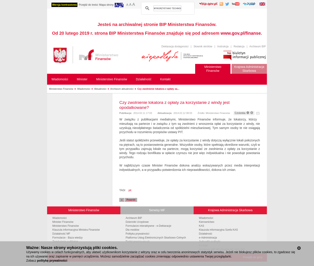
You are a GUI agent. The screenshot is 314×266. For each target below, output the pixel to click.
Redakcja (239, 46)
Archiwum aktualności (121, 89)
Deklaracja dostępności (174, 46)
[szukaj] (167, 8)
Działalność (205, 233)
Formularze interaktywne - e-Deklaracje (148, 225)
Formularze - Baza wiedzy (67, 237)
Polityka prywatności (137, 233)
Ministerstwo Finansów (61, 89)
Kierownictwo (206, 221)
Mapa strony (106, 4)
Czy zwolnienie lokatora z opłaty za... (158, 89)
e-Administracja (208, 237)
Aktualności (100, 89)
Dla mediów (132, 229)
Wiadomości (83, 89)
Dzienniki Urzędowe (137, 221)
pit (129, 190)
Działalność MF (61, 233)
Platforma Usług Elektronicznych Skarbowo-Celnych (156, 237)
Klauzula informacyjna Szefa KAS (218, 229)
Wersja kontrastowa (64, 4)
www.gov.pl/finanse (241, 33)
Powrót (130, 199)
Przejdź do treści (88, 4)
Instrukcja (223, 46)
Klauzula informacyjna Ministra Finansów (76, 229)
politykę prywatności (52, 260)
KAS (201, 225)
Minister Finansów (62, 221)
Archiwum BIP (257, 46)
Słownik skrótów (203, 46)
